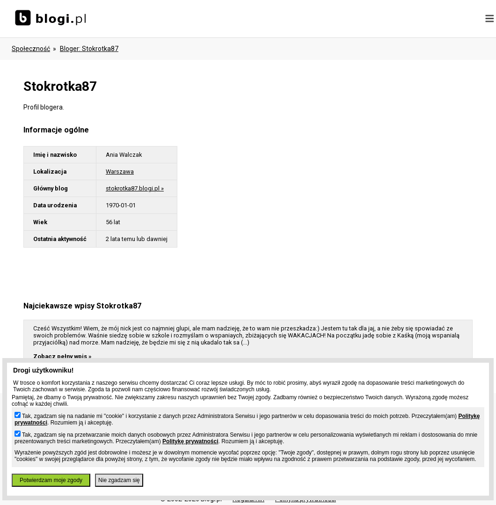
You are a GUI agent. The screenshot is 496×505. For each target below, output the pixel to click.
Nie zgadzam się (119, 480)
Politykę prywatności (190, 441)
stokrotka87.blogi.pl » (135, 188)
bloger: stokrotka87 (89, 48)
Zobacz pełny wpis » (62, 356)
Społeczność (31, 48)
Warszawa (120, 171)
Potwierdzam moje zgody (51, 480)
